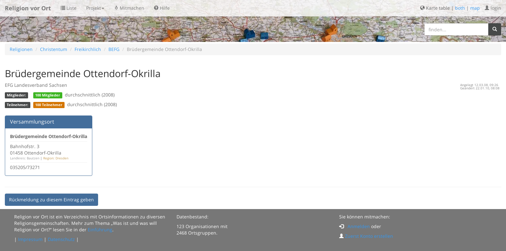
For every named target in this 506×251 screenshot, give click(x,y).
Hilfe (162, 8)
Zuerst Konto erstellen (369, 236)
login (493, 8)
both (460, 8)
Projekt (95, 8)
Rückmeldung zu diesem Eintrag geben (51, 199)
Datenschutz (61, 239)
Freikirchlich (88, 49)
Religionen (21, 49)
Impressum (30, 239)
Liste (68, 8)
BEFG (113, 49)
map (475, 8)
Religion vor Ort (28, 8)
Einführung (100, 229)
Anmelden (359, 226)
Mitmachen (129, 8)
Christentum (53, 49)
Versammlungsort (32, 121)
